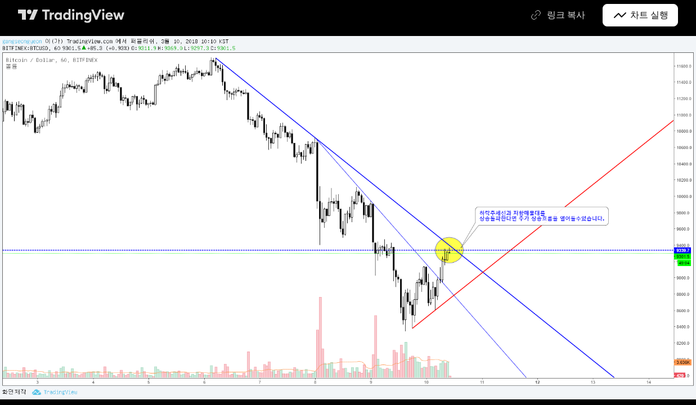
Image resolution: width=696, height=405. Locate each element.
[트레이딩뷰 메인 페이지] (71, 15)
